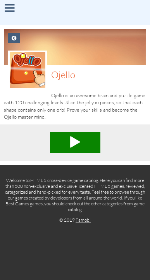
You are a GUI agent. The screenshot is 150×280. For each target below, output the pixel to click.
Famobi (83, 220)
